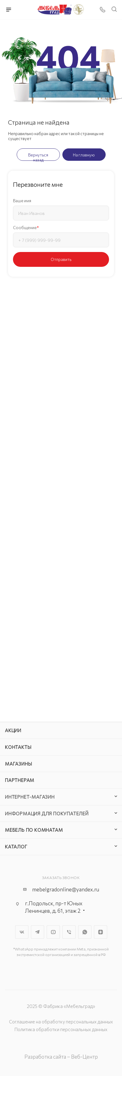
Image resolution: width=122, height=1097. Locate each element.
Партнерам (19, 780)
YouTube (53, 932)
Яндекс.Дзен (100, 932)
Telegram (37, 932)
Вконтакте (21, 932)
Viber (69, 932)
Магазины (18, 763)
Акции (13, 730)
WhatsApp (84, 932)
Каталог (16, 846)
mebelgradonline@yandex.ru (65, 889)
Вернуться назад (38, 156)
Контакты (18, 747)
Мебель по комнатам (34, 830)
